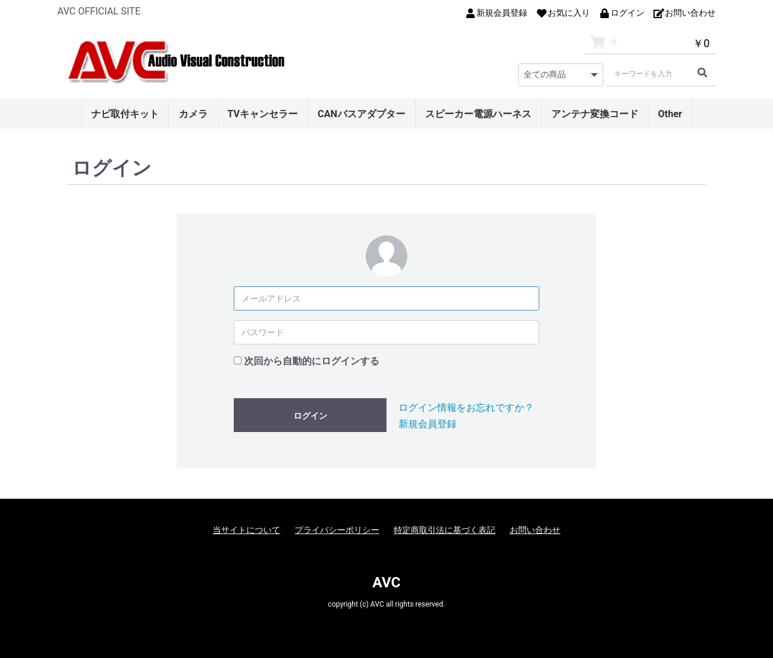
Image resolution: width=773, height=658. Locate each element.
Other (670, 114)
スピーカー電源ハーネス (478, 114)
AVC (386, 582)
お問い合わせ (535, 530)
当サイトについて (246, 530)
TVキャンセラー (263, 114)
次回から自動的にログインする (311, 361)
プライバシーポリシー (337, 530)
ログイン (310, 416)
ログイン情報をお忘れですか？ (466, 407)
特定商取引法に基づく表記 (444, 530)
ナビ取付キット (125, 114)
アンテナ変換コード (594, 114)
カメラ (193, 114)
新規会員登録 (428, 424)
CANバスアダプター (361, 114)
